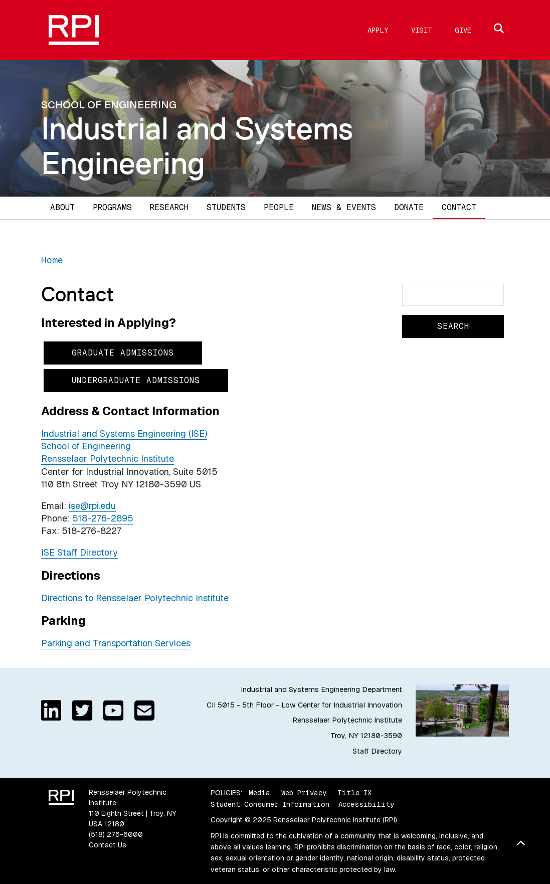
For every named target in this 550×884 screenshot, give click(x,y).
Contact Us (107, 844)
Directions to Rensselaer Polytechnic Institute (135, 598)
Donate (409, 207)
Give (463, 30)
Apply (378, 30)
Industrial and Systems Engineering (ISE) (124, 433)
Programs (112, 207)
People (279, 207)
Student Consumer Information (270, 804)
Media (259, 792)
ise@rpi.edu (92, 505)
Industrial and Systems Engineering (197, 145)
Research (169, 207)
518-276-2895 (102, 518)
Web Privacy (303, 792)
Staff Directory (377, 751)
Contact (459, 207)
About (62, 207)
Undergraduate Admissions (136, 380)
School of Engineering (86, 446)
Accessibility (366, 804)
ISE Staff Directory (79, 552)
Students (226, 207)
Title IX (354, 792)
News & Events (344, 207)
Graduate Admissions (123, 352)
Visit (421, 30)
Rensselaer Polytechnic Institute (107, 458)
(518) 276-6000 (116, 834)
